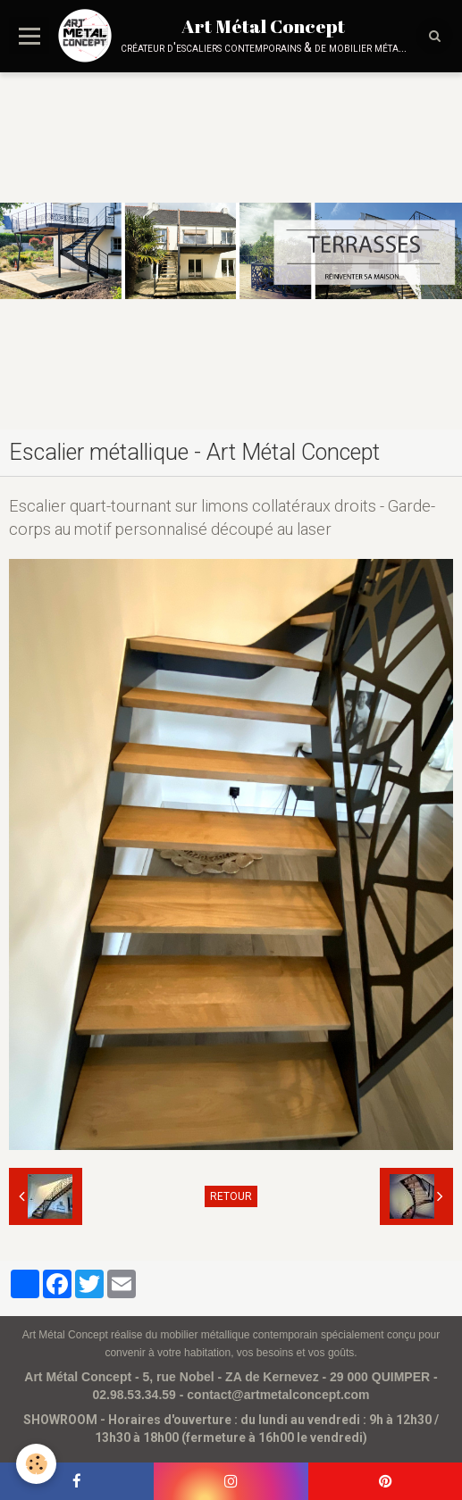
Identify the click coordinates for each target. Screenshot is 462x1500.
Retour (231, 1196)
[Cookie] (36, 1464)
